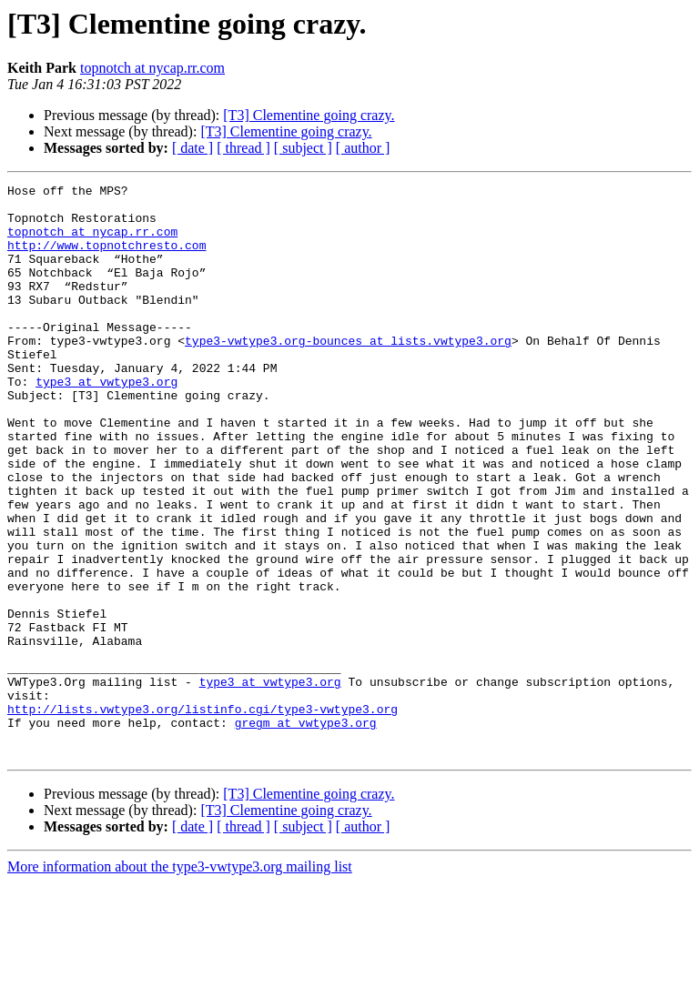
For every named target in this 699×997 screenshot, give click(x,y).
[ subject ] (303, 148)
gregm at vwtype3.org (306, 831)
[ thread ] (243, 148)
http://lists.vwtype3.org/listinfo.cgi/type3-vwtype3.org (202, 815)
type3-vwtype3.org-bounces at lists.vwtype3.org (348, 373)
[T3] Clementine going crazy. (308, 115)
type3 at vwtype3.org (106, 422)
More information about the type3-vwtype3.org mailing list (179, 981)
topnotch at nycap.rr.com (152, 68)
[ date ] (192, 148)
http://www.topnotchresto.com (106, 258)
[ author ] (363, 148)
